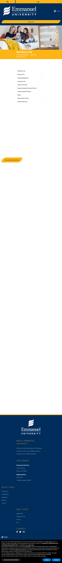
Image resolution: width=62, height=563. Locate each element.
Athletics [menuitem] (4, 500)
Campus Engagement (22, 78)
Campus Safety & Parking (24, 91)
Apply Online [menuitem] (19, 513)
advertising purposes (20, 549)
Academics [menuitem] (5, 497)
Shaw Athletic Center (23, 98)
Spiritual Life (20, 74)
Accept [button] (56, 559)
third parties (28, 546)
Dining (19, 95)
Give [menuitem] (17, 522)
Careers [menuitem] (18, 519)
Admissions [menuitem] (5, 491)
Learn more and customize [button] (11, 559)
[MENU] (57, 11)
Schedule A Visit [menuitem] (20, 516)
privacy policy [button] (49, 541)
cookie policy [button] (31, 545)
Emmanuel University (22, 55)
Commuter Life (21, 81)
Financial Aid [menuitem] (5, 494)
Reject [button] (47, 559)
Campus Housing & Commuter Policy (26, 88)
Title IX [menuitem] (4, 503)
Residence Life (21, 71)
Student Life (33, 55)
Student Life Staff (22, 84)
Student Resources (22, 101)
